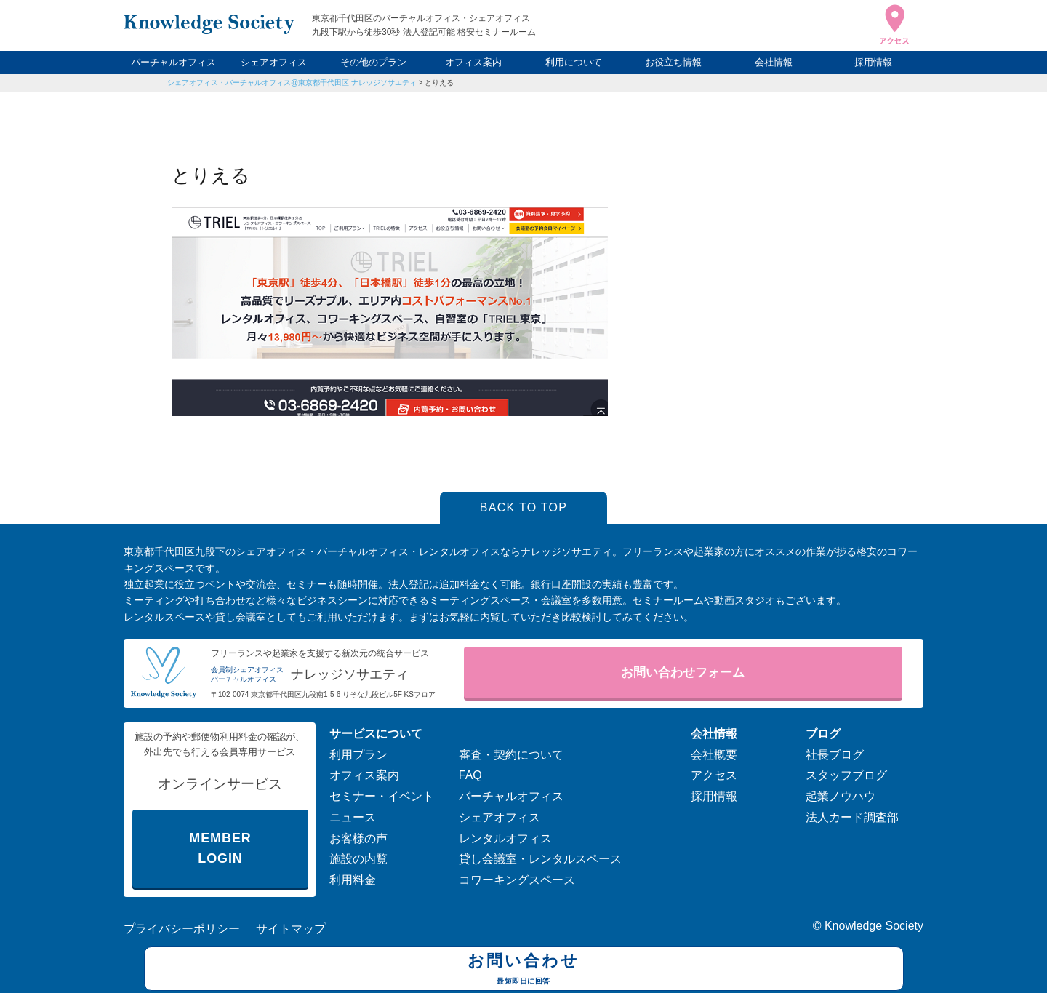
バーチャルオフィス (173, 62)
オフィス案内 (473, 62)
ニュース (352, 817)
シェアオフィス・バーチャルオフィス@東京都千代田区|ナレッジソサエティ (292, 83)
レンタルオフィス (505, 838)
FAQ (470, 775)
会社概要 (714, 755)
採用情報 (873, 62)
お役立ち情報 (673, 62)
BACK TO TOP (524, 507)
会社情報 (774, 62)
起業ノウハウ (840, 796)
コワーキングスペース (517, 880)
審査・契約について (511, 755)
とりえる (439, 83)
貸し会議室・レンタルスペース (540, 859)
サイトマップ (291, 928)
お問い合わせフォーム (683, 672)
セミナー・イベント (381, 796)
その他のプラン (373, 62)
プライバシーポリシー (182, 928)
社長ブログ (835, 755)
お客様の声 (358, 838)
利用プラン (358, 755)
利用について (573, 62)
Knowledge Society (874, 926)
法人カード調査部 (852, 817)
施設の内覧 (358, 859)
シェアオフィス (274, 62)
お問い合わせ (524, 970)
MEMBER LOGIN (220, 848)
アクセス (714, 775)
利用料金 (352, 880)
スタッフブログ (846, 775)
